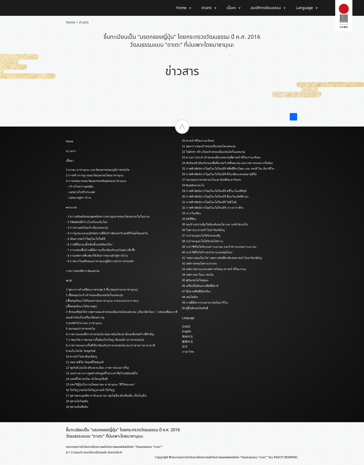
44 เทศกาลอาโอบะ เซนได (198, 274)
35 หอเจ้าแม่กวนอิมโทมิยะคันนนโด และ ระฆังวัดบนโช (215, 224)
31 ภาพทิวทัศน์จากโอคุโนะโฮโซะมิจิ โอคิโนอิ (209, 202)
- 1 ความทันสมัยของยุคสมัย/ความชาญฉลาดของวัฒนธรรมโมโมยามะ (108, 216)
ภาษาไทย (188, 351)
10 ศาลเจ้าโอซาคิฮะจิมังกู (81, 356)
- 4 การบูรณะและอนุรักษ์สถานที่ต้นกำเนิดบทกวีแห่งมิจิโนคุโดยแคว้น (107, 233)
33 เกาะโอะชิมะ (191, 213)
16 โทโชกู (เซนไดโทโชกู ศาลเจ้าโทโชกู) (90, 390)
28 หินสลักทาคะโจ (193, 185)
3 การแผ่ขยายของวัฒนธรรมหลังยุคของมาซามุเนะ (96, 181)
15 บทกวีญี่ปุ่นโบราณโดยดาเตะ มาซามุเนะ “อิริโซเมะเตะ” (100, 384)
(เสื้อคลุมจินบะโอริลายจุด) (81, 306)
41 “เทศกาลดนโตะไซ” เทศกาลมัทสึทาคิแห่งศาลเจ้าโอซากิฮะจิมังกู (222, 258)
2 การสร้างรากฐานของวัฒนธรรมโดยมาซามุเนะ (95, 175)
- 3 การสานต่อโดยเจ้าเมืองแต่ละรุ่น (87, 227)
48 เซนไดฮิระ (190, 297)
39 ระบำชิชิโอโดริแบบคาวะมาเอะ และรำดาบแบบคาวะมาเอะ (219, 246)
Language (304, 8)
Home (181, 8)
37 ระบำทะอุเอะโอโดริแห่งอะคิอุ (201, 235)
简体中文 (187, 336)
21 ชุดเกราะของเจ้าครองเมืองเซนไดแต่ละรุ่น (209, 146)
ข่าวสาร (206, 8)
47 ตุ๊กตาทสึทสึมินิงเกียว (196, 291)
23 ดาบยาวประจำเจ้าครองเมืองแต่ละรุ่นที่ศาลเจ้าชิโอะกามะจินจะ (221, 157)
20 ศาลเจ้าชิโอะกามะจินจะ (198, 140)
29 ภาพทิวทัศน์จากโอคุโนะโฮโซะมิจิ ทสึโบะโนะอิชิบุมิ (214, 191)
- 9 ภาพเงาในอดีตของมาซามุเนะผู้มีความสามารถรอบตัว (100, 261)
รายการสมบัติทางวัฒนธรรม (83, 271)
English (186, 331)
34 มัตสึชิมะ (189, 219)
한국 (185, 346)
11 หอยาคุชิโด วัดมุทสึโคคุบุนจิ (85, 362)
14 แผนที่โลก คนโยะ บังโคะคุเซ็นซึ (86, 379)
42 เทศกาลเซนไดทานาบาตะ (199, 263)
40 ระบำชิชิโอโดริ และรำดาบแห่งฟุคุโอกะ (207, 252)
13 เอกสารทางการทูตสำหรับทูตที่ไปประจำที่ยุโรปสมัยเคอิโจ (102, 373)
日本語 (186, 326)
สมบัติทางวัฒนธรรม (266, 8)
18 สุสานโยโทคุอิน (77, 401)
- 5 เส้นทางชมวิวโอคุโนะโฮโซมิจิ (85, 239)
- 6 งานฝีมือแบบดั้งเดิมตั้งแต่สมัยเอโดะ (89, 244)
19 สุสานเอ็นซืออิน (77, 406)
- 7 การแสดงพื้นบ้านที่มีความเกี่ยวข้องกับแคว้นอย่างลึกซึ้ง (100, 250)
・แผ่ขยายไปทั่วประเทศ (80, 192)
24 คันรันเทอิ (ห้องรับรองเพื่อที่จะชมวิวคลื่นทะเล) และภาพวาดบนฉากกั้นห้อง (227, 163)
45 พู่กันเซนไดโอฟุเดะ (195, 280)
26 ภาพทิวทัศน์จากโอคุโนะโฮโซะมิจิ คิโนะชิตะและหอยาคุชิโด (219, 174)
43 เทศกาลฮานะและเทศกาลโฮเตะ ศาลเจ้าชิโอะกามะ (214, 269)
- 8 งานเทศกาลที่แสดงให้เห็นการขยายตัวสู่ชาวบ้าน (97, 255)
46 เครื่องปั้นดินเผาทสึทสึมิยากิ (200, 286)
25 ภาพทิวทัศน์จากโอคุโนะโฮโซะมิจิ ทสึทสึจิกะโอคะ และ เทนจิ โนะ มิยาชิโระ (228, 168)
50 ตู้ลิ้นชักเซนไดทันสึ (195, 308)
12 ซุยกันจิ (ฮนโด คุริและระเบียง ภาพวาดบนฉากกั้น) (97, 367)
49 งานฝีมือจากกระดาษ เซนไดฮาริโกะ (205, 302)
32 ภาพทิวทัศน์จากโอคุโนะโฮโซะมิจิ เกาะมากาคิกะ (213, 207)
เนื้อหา (231, 8)
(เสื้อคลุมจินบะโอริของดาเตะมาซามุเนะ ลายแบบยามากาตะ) (102, 300)
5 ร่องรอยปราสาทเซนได (80, 328)
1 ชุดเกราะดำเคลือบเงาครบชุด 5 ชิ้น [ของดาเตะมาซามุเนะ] (102, 289)
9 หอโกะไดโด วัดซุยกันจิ (80, 351)
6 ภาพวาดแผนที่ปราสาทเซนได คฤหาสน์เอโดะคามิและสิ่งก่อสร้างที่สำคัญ (110, 334)
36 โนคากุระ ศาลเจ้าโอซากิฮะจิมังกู (203, 230)
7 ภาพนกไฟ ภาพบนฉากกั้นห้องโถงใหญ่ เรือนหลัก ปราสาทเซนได (105, 339)
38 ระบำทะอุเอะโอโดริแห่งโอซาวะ (202, 241)
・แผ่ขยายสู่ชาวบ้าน (78, 197)
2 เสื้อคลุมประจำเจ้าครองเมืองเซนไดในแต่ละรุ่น (94, 295)
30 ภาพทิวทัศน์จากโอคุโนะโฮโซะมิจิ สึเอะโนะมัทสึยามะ (215, 196)
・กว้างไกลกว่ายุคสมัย (79, 186)
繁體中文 (187, 341)
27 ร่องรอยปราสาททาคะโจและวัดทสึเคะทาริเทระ (211, 179)
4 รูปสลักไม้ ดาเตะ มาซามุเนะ (84, 323)
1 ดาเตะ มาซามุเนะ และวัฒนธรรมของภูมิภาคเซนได (98, 169)
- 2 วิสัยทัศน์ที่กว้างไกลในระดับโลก (86, 222)
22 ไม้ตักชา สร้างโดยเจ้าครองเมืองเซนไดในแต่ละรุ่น (213, 152)
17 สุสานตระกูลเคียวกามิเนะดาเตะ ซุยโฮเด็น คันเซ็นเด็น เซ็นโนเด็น (106, 395)
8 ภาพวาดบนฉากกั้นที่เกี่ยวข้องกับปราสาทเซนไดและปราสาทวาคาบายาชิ (110, 345)
